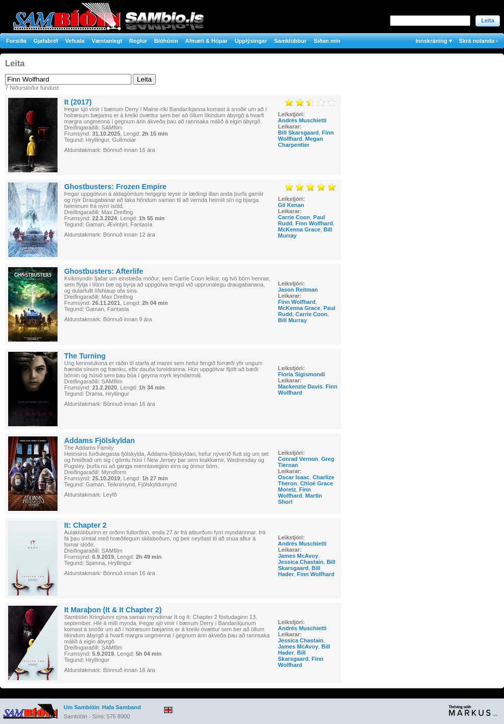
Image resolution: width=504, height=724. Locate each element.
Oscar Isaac (294, 477)
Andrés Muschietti (302, 120)
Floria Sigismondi (301, 374)
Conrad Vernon (298, 459)
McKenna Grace (299, 229)
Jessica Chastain (300, 562)
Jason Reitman (298, 290)
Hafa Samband (121, 707)
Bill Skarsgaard (298, 133)
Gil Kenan (291, 205)
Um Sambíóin (81, 707)
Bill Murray (292, 320)
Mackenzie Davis (300, 386)
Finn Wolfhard (314, 223)
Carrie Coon (294, 217)
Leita (487, 20)
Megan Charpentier (300, 142)
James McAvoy (298, 556)
